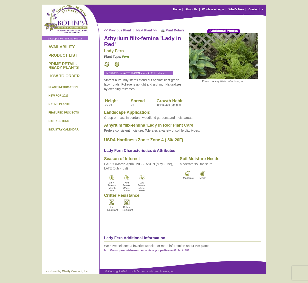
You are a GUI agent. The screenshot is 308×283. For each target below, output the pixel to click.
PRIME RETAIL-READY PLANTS (63, 66)
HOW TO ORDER (64, 76)
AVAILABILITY (61, 47)
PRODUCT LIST (62, 55)
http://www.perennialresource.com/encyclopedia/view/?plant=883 (146, 250)
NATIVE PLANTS (59, 104)
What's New (236, 9)
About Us (191, 9)
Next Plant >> (146, 30)
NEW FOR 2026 (58, 95)
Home (177, 9)
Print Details (175, 30)
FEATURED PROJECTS (63, 112)
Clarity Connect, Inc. (75, 271)
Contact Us (256, 9)
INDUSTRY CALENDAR (63, 129)
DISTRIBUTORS (58, 121)
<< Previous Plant (117, 30)
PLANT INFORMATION (63, 87)
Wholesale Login (213, 9)
